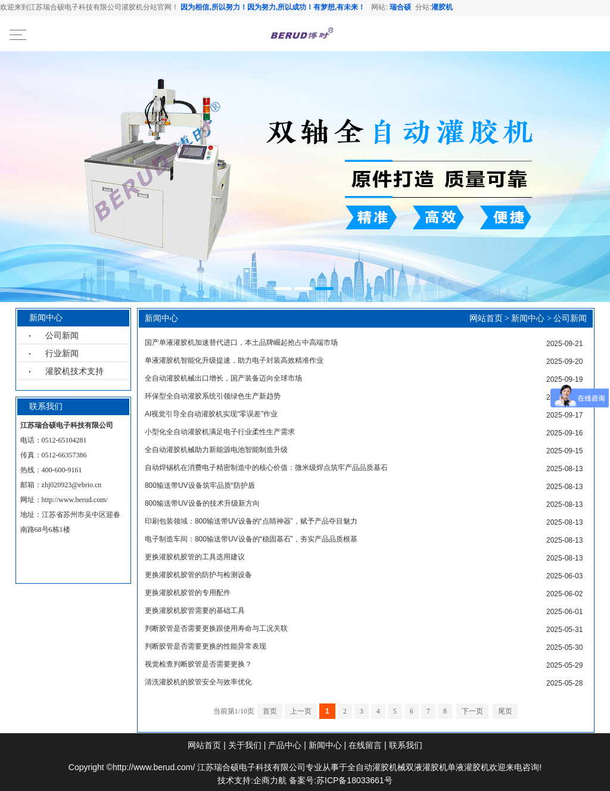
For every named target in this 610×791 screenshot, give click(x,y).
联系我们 (405, 745)
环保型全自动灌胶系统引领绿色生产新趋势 (213, 396)
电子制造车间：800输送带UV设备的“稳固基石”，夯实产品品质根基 (251, 539)
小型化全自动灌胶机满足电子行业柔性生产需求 (220, 432)
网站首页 (486, 318)
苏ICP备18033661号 (354, 780)
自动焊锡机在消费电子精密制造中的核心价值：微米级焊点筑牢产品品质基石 (266, 467)
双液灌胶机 (426, 767)
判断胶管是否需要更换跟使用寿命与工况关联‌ (216, 628)
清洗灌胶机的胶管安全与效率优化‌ (198, 682)
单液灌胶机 (468, 767)
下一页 (472, 711)
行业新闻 (62, 353)
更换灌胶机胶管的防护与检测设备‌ (198, 575)
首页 (270, 711)
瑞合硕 (400, 7)
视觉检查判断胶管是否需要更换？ (198, 664)
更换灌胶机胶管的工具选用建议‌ (195, 557)
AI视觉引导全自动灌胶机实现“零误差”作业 (211, 414)
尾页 (505, 711)
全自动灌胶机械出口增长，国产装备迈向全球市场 (223, 378)
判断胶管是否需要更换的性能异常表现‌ (205, 646)
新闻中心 (527, 318)
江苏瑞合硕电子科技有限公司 (251, 767)
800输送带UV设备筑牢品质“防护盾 (200, 485)
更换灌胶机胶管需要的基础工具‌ (195, 610)
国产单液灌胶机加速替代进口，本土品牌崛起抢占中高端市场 (241, 342)
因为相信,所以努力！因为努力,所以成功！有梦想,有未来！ (272, 7)
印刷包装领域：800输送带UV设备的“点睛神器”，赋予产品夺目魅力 (251, 521)
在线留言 (365, 745)
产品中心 (284, 745)
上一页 (301, 711)
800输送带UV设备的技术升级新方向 (202, 503)
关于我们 (245, 745)
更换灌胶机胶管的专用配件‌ (188, 592)
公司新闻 (62, 335)
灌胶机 (442, 7)
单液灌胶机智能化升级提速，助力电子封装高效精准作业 (234, 360)
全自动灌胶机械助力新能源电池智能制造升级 (216, 450)
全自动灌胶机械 (376, 767)
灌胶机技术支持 (74, 371)
